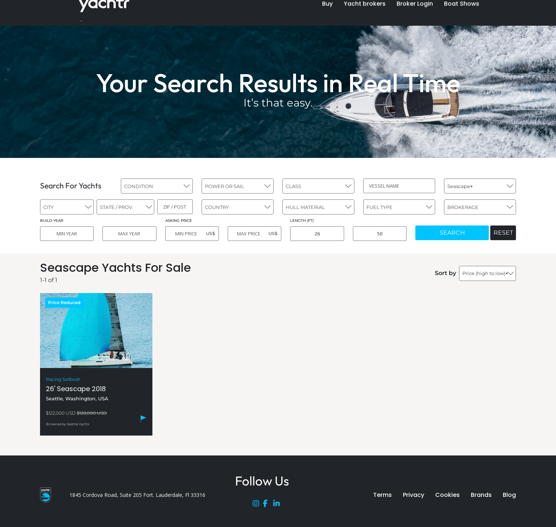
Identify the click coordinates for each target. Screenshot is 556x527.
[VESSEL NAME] (399, 185)
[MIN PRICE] (192, 233)
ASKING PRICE (178, 220)
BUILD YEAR (51, 220)
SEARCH (452, 232)
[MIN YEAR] (67, 233)
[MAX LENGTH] (380, 233)
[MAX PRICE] (254, 233)
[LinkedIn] (278, 505)
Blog (509, 495)
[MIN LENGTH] (317, 233)
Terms (382, 495)
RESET (503, 232)
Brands (481, 495)
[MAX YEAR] (129, 233)
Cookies (447, 495)
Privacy (413, 495)
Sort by (445, 273)
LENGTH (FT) (302, 220)
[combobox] (157, 186)
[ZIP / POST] (175, 206)
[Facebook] (268, 505)
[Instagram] (258, 505)
